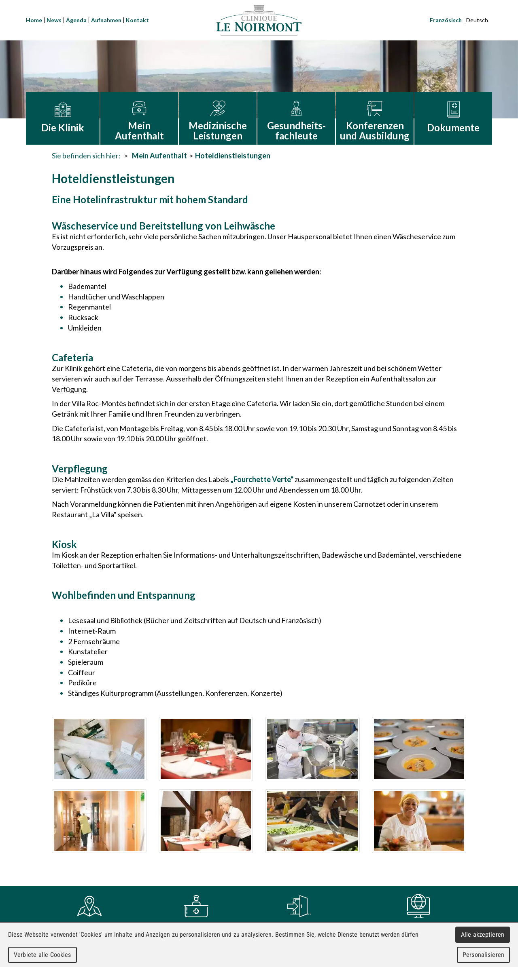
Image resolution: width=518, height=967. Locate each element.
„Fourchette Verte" (261, 479)
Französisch (446, 20)
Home (34, 20)
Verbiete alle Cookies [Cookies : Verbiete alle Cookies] (42, 955)
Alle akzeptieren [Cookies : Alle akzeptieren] (483, 934)
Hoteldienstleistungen (232, 155)
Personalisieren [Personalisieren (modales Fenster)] (483, 955)
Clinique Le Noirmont (259, 20)
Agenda (76, 20)
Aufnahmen (106, 20)
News (54, 20)
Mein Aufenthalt (159, 155)
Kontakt (137, 20)
